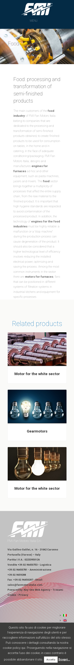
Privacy (23, 594)
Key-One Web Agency (37, 589)
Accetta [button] (50, 659)
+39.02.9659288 (16, 574)
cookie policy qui (14, 648)
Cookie (11, 594)
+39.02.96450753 (27, 564)
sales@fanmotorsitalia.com (24, 584)
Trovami (58, 589)
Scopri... (64, 659)
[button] (33, 21)
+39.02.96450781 (17, 569)
